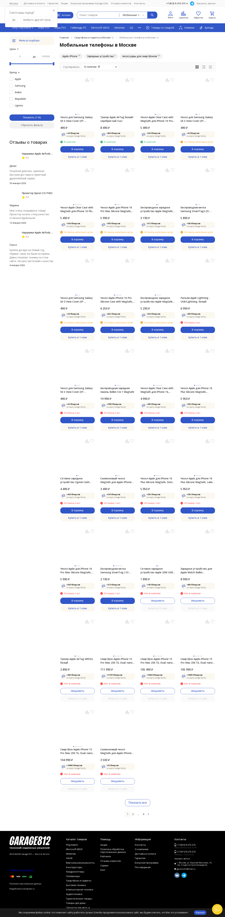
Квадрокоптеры (75, 871)
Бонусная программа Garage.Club (89, 3)
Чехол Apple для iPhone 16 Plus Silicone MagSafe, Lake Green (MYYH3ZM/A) (197, 480)
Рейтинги (105, 856)
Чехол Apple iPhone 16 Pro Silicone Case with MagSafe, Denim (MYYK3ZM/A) (116, 299)
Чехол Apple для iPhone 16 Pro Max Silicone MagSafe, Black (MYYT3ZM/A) (116, 209)
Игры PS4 (60, 27)
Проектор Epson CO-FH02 (37, 193)
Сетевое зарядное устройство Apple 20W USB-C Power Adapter (157, 570)
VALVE (69, 858)
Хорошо (200, 912)
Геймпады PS (78, 27)
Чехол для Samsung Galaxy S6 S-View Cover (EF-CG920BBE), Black (76, 390)
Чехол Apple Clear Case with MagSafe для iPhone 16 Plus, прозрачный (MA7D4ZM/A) (77, 209)
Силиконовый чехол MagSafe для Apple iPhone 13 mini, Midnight (115, 751)
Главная (64, 37)
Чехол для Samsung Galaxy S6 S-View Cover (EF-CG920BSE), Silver (76, 299)
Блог (102, 869)
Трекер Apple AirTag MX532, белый (76, 660)
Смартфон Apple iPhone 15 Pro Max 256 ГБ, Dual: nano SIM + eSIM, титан (116, 660)
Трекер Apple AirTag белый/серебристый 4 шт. (116, 119)
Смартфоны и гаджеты (78, 880)
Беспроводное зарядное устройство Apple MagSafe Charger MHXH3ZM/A (156, 209)
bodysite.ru (29, 888)
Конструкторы (74, 867)
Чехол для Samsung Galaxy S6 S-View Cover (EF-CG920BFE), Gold (197, 119)
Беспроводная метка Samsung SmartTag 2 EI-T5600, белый (114, 570)
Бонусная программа (146, 862)
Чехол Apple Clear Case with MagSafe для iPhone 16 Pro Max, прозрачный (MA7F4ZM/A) (156, 119)
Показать (28, 117)
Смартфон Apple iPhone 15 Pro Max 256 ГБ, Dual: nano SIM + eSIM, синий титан (197, 660)
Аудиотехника (74, 894)
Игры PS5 (43, 27)
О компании (141, 849)
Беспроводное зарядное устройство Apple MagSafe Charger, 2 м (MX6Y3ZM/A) (156, 299)
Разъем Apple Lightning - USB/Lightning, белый (195, 299)
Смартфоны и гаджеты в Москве (93, 37)
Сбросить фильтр (32, 125)
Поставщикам (142, 867)
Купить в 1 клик (77, 156)
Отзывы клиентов (121, 3)
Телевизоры (73, 876)
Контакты (139, 3)
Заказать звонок (206, 3)
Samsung (20, 85)
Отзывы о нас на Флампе (21, 870)
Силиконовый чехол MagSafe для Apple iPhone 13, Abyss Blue (115, 480)
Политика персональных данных (25, 883)
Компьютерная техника (79, 889)
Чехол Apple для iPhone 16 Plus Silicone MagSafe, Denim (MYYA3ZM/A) (157, 480)
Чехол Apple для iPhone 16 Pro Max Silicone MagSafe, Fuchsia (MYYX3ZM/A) (76, 570)
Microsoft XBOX (100, 27)
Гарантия (53, 3)
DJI (131, 27)
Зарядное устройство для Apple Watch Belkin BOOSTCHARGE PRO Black (196, 570)
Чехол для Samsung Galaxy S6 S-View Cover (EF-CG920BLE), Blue (76, 119)
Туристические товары (79, 898)
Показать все (137, 802)
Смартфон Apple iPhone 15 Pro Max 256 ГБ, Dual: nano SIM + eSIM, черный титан (76, 751)
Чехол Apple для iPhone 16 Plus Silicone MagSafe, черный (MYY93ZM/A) (196, 390)
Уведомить (158, 600)
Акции (64, 3)
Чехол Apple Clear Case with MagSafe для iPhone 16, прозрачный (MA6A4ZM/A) (156, 390)
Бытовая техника (76, 885)
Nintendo (119, 27)
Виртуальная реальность (80, 862)
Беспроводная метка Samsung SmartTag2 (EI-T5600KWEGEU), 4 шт (195, 209)
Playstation (72, 844)
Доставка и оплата (34, 3)
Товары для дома (75, 903)
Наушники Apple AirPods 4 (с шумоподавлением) (51, 153)
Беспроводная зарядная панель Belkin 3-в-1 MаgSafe (117, 389)
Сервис (104, 865)
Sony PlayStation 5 (22, 27)
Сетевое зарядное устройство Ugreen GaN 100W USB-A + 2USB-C (74, 480)
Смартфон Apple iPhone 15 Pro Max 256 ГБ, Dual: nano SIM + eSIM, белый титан (156, 660)
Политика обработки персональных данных (113, 851)
